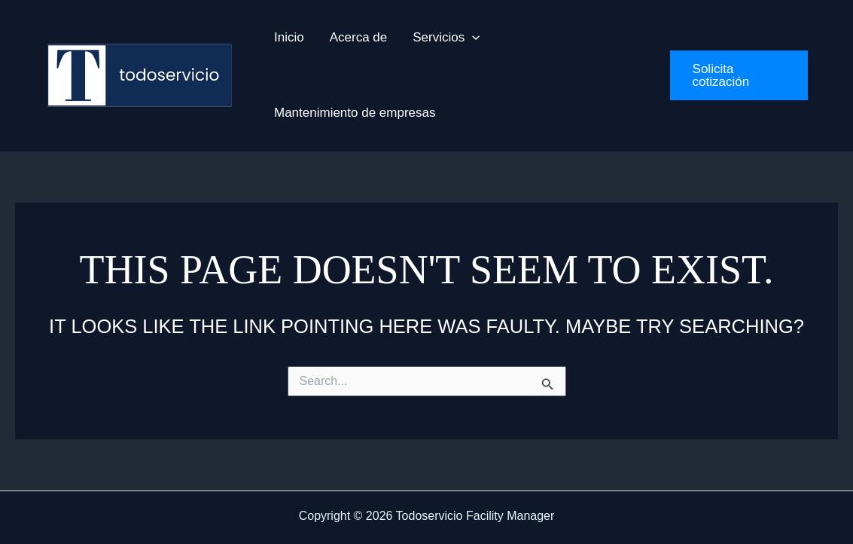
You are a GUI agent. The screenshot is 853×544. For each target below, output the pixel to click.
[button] (446, 37)
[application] (472, 37)
